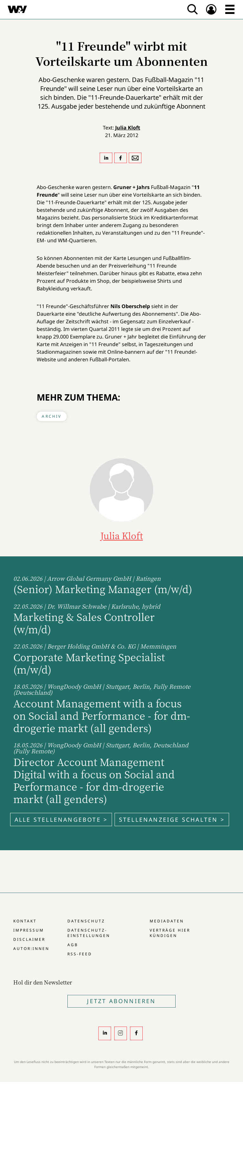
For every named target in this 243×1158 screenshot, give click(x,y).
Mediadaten (167, 921)
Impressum (28, 930)
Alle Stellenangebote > (61, 819)
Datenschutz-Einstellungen (88, 932)
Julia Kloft (127, 127)
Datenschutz (86, 921)
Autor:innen (31, 948)
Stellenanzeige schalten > (172, 819)
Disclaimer (29, 939)
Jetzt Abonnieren (121, 1001)
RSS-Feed (79, 954)
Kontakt (25, 921)
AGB (72, 944)
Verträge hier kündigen (170, 932)
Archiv (51, 416)
